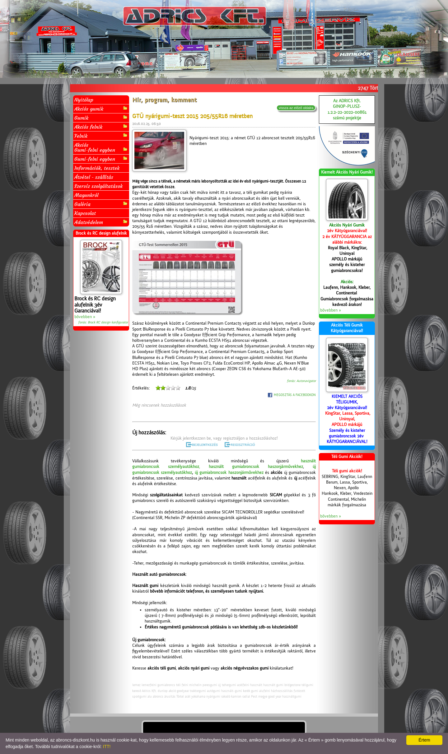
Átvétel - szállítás (93, 177)
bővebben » (84, 316)
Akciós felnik (101, 126)
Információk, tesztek (96, 168)
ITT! (107, 746)
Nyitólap (83, 100)
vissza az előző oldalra (296, 108)
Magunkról (86, 195)
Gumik (101, 117)
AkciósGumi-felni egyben (101, 147)
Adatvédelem (101, 222)
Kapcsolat (85, 213)
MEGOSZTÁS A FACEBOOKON (295, 395)
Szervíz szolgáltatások (98, 186)
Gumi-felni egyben (101, 158)
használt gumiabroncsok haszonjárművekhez (256, 466)
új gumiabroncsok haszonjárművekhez (229, 472)
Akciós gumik (101, 108)
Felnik (101, 135)
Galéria (101, 204)
